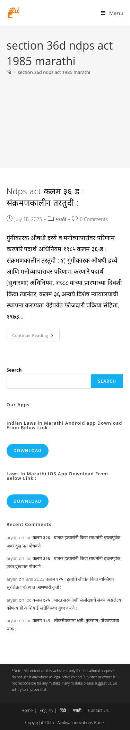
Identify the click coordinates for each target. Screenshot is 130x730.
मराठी (61, 219)
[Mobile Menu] (112, 12)
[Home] (9, 72)
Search (14, 370)
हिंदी (63, 710)
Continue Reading (36, 336)
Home (27, 710)
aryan (12, 537)
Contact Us (98, 710)
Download (28, 450)
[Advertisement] (65, 118)
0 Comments (93, 219)
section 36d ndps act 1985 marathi (54, 72)
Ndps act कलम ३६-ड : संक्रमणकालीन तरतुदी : (45, 197)
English (46, 710)
